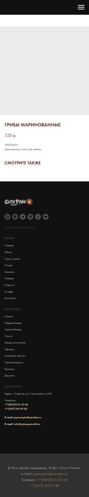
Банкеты (9, 271)
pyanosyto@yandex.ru (27, 417)
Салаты (9, 316)
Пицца (8, 265)
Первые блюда (13, 323)
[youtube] (46, 217)
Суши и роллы (12, 258)
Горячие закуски (14, 362)
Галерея (9, 278)
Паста (8, 336)
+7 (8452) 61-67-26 (16, 404)
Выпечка (9, 369)
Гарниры (9, 349)
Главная (9, 245)
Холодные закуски (15, 355)
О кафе (9, 291)
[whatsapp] (15, 217)
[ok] (38, 217)
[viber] (30, 217)
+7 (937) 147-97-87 (16, 408)
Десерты (10, 375)
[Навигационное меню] (81, 7)
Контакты (10, 298)
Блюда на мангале (15, 342)
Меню (8, 252)
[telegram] (23, 217)
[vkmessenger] (7, 217)
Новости (10, 285)
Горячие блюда (13, 329)
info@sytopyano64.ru (27, 424)
